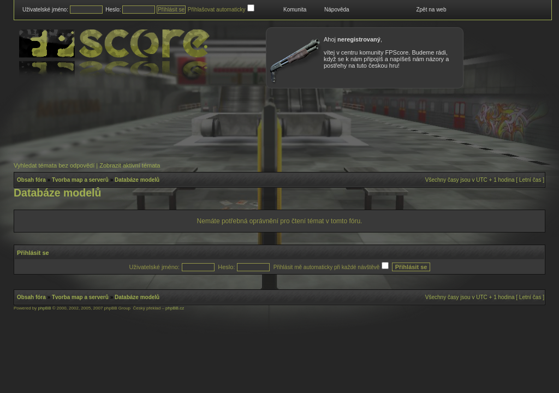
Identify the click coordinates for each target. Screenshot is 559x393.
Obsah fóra (31, 180)
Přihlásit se (33, 252)
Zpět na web (431, 10)
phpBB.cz (174, 308)
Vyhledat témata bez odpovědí (54, 165)
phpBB (44, 308)
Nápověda (336, 10)
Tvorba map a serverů (80, 180)
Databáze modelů (137, 180)
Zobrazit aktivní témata (129, 165)
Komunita (294, 10)
